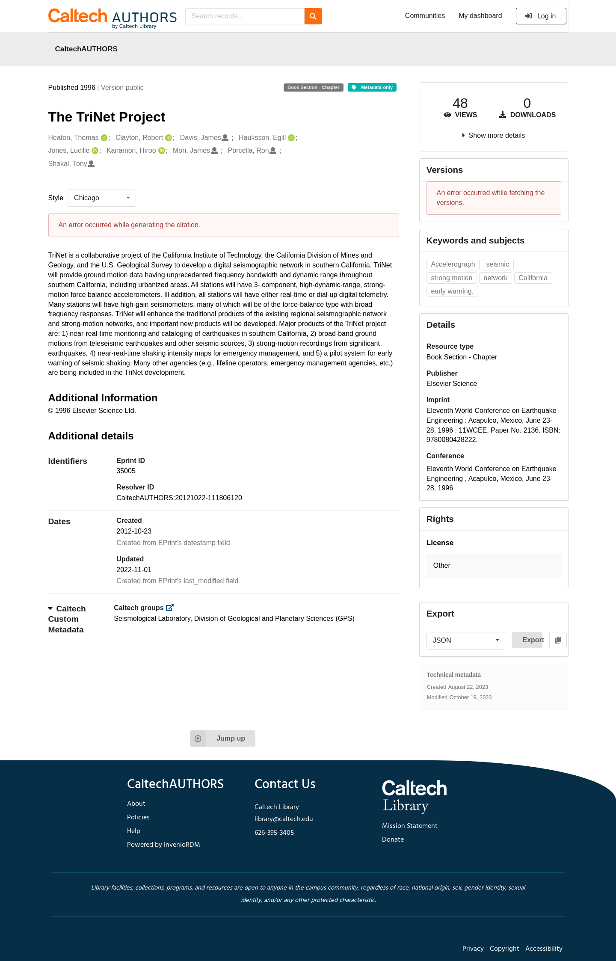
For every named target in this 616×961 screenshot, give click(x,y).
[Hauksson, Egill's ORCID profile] (290, 138)
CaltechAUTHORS (86, 48)
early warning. (452, 291)
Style (56, 198)
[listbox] (102, 198)
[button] (493, 566)
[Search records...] (245, 16)
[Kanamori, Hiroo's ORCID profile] (160, 151)
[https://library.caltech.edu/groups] (172, 607)
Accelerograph (453, 264)
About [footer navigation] (136, 804)
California (533, 278)
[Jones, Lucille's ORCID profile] (93, 151)
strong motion (451, 278)
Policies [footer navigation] (138, 817)
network (495, 278)
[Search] (313, 16)
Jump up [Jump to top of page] (217, 738)
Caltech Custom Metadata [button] (67, 619)
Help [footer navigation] (133, 831)
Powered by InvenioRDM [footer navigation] (163, 845)
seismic (497, 264)
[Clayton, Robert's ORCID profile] (167, 138)
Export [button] (532, 640)
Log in (540, 16)
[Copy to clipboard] (558, 640)
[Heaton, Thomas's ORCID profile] (103, 138)
